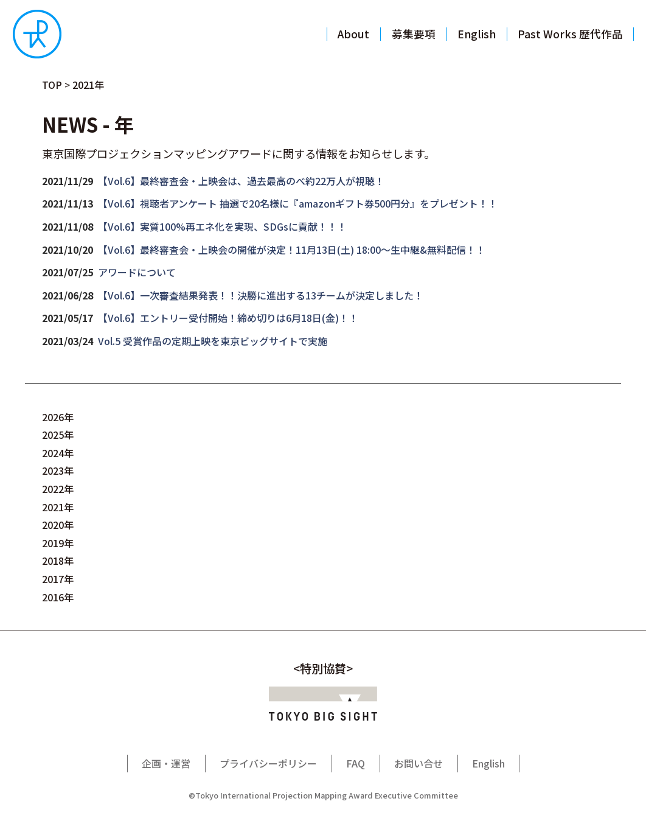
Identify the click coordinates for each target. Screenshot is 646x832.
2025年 (58, 434)
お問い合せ (418, 763)
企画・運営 (166, 763)
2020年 (58, 524)
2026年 (58, 417)
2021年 (58, 507)
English (488, 763)
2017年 (58, 579)
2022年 (58, 488)
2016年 (58, 597)
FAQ (355, 763)
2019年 (58, 543)
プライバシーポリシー (268, 763)
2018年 (58, 560)
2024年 (58, 453)
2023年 (58, 470)
